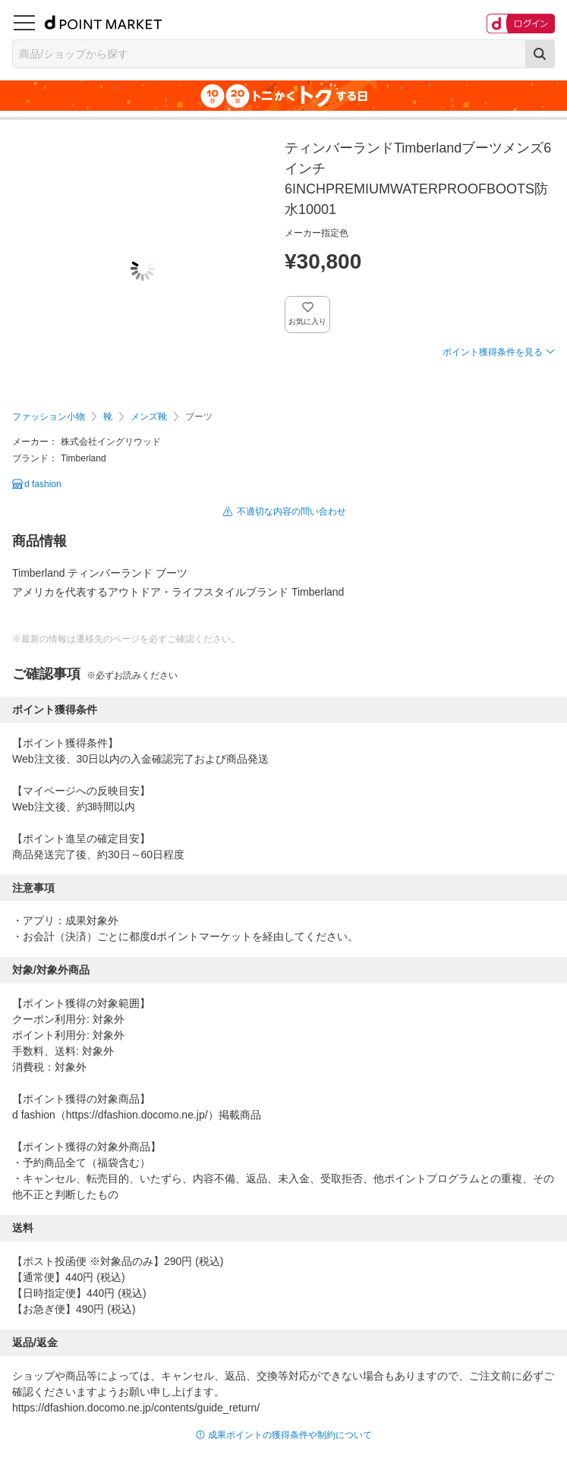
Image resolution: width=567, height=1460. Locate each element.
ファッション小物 (48, 416)
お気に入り (307, 321)
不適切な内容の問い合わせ (291, 511)
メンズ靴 (149, 416)
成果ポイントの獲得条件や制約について (290, 1435)
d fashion (42, 484)
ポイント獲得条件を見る (493, 352)
